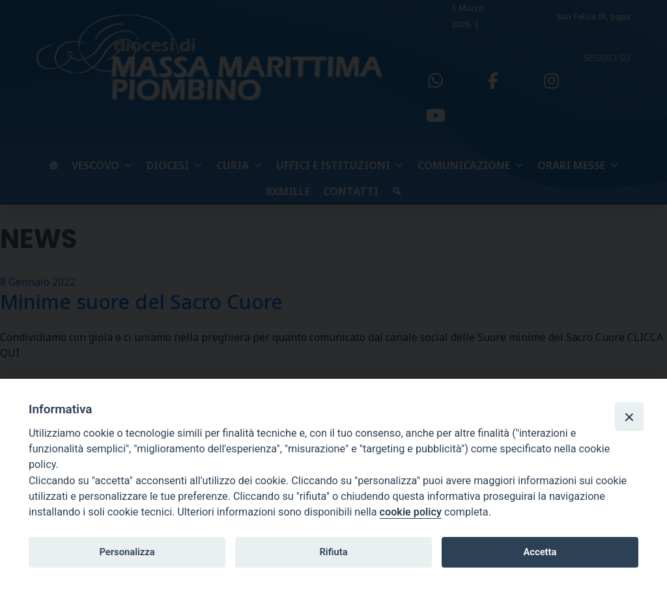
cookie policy (411, 512)
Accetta (539, 552)
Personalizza (126, 552)
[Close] (629, 416)
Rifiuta (333, 552)
